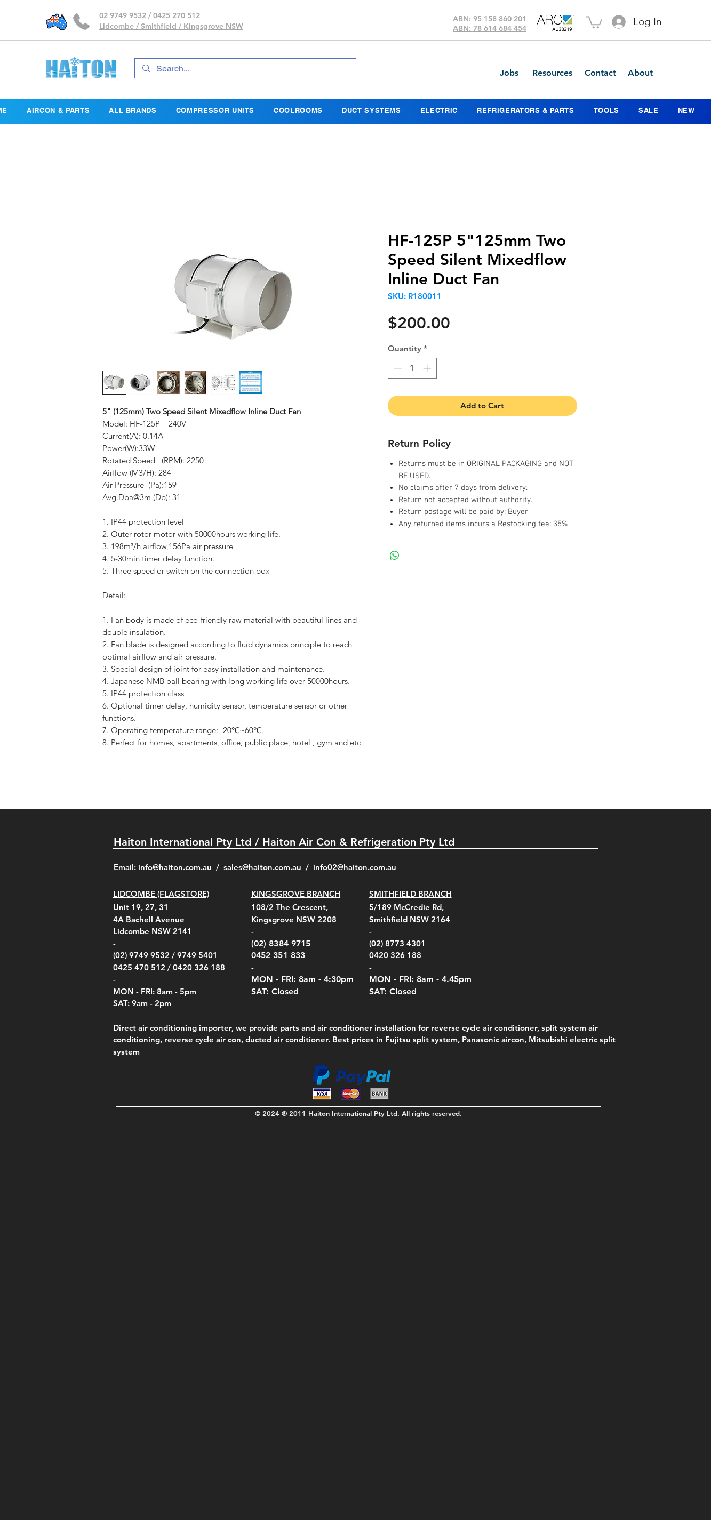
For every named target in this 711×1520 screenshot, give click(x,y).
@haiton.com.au (366, 867)
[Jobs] (509, 73)
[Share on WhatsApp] (394, 555)
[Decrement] (396, 368)
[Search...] (249, 69)
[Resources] (552, 73)
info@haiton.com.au (175, 867)
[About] (640, 73)
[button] (594, 21)
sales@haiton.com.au (262, 867)
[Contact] (600, 73)
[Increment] (428, 368)
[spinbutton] (412, 368)
